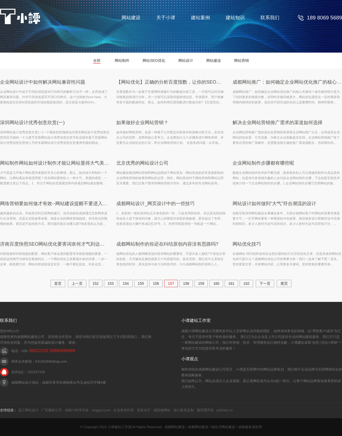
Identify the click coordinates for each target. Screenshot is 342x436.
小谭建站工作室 (120, 427)
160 (216, 283)
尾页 (284, 283)
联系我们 (269, 17)
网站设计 (185, 60)
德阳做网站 (161, 410)
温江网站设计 (28, 410)
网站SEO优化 (154, 60)
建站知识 (235, 17)
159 (201, 283)
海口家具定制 (183, 410)
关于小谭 (165, 17)
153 (111, 283)
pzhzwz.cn (225, 410)
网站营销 (241, 60)
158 (186, 283)
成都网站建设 (174, 427)
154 (126, 283)
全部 (96, 60)
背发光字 (143, 410)
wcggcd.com (101, 410)
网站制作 (122, 60)
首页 (58, 283)
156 (156, 283)
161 (231, 283)
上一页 (77, 283)
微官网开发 (205, 410)
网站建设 (131, 17)
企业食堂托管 (123, 410)
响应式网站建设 (223, 427)
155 (141, 283)
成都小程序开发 (77, 410)
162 (246, 283)
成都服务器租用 (250, 427)
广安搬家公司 (51, 410)
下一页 (264, 283)
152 (96, 283)
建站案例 (200, 17)
